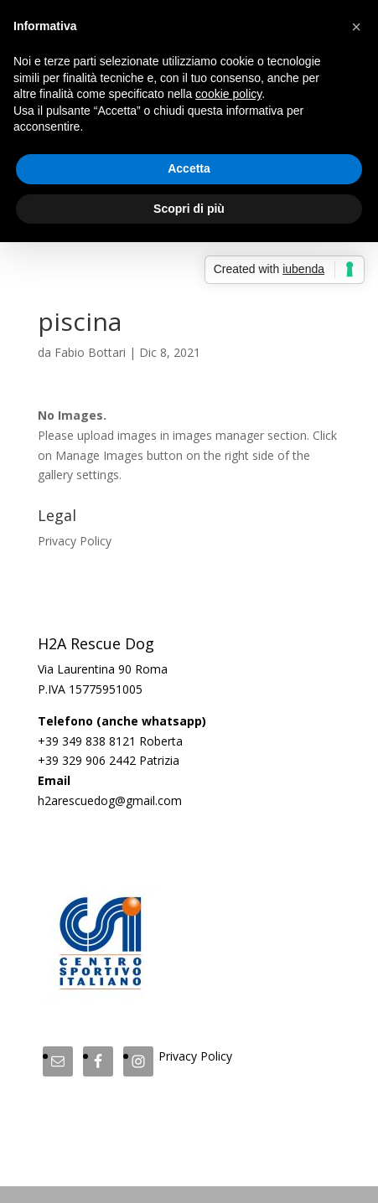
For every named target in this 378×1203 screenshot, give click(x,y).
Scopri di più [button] (189, 208)
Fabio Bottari (90, 352)
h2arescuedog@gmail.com (110, 800)
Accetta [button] (189, 168)
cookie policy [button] (228, 94)
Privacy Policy (74, 541)
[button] (356, 26)
